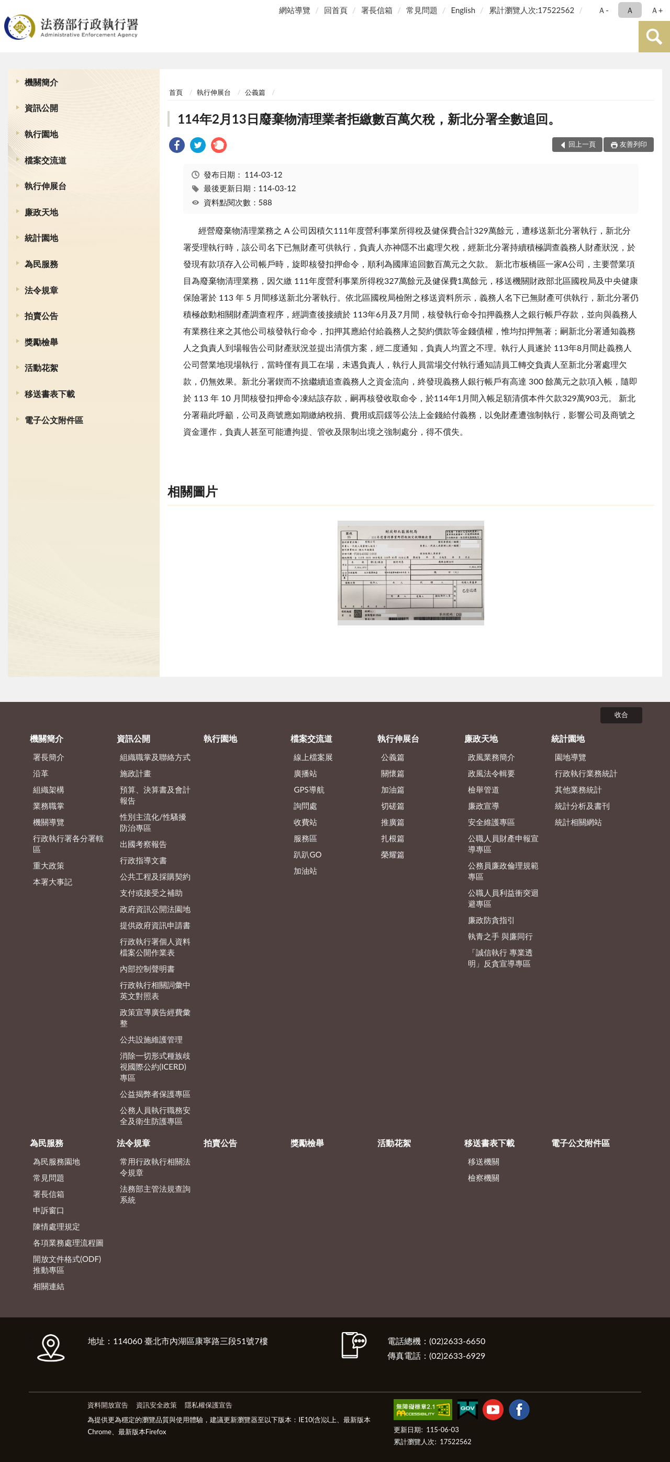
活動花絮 (41, 367)
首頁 (176, 92)
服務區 (305, 838)
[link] (177, 146)
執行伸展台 (45, 186)
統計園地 (41, 238)
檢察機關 (483, 1177)
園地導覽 (570, 757)
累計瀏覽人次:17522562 (531, 10)
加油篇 (393, 789)
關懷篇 (393, 773)
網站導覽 (294, 10)
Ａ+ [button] (657, 10)
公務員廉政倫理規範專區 (503, 871)
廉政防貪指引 (491, 920)
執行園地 (41, 134)
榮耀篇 (393, 854)
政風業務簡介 (491, 757)
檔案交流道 (45, 160)
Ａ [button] (630, 10)
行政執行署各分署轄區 (68, 843)
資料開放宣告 (107, 1405)
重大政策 (48, 865)
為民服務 (41, 264)
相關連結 (48, 1286)
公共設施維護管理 (151, 1039)
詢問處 (305, 805)
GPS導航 (309, 789)
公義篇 (255, 92)
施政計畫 (135, 773)
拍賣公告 (41, 316)
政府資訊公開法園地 (155, 909)
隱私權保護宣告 (208, 1405)
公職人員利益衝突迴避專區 (503, 898)
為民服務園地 (56, 1161)
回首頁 (336, 10)
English (463, 10)
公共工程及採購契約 (155, 876)
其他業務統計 (578, 789)
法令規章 (41, 290)
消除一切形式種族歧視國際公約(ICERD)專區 (155, 1066)
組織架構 (48, 789)
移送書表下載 (50, 394)
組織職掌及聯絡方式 (155, 757)
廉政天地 (41, 212)
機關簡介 (41, 82)
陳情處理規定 (56, 1226)
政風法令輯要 (491, 773)
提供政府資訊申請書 (155, 925)
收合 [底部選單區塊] (621, 714)
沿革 (41, 773)
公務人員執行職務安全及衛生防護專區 (155, 1115)
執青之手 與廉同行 (500, 936)
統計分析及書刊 (582, 805)
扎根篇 (393, 838)
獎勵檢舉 (41, 342)
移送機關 (483, 1161)
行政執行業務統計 (586, 773)
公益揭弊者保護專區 (155, 1093)
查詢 (654, 36)
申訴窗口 (48, 1210)
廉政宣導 (483, 805)
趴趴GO (307, 854)
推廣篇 (393, 822)
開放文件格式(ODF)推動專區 (67, 1264)
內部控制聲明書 (147, 968)
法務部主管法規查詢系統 (155, 1194)
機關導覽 (48, 822)
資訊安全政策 (156, 1405)
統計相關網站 (578, 822)
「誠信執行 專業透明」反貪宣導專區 (500, 958)
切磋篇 (393, 805)
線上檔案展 (313, 757)
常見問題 (422, 10)
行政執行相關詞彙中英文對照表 (155, 990)
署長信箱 (377, 10)
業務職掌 (48, 805)
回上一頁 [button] (582, 144)
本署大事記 (52, 881)
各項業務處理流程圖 (68, 1242)
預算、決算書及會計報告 (155, 795)
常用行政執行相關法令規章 (155, 1167)
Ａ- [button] (603, 10)
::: (10, 9)
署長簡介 (48, 757)
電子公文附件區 (54, 420)
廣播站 (305, 773)
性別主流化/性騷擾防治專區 (153, 822)
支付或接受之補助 (151, 892)
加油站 (305, 870)
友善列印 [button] (633, 144)
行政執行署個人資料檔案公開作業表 (155, 947)
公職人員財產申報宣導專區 (503, 843)
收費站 (305, 822)
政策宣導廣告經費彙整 (155, 1017)
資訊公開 (41, 108)
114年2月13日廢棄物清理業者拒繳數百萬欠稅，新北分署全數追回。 (369, 118)
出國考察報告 (143, 844)
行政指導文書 (143, 860)
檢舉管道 (483, 789)
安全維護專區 (491, 822)
